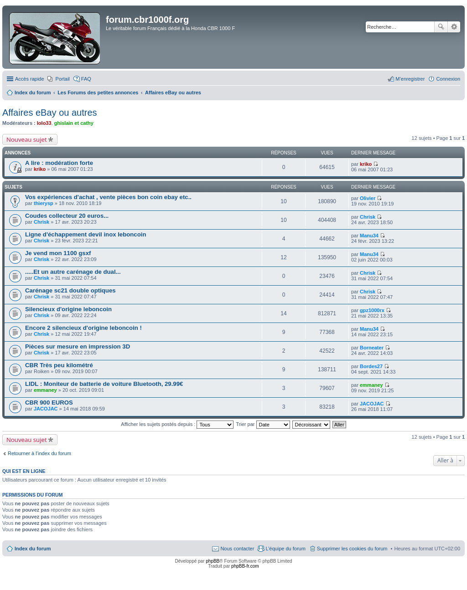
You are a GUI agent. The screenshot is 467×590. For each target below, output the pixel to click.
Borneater (372, 347)
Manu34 (369, 235)
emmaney (45, 390)
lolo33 (44, 123)
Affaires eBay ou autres (49, 113)
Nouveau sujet (26, 139)
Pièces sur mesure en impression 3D (77, 346)
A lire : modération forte (59, 162)
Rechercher (441, 26)
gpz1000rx (372, 310)
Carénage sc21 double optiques (70, 290)
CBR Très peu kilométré (59, 365)
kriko (40, 169)
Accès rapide (29, 79)
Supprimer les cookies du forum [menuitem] (352, 548)
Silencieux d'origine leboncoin (68, 309)
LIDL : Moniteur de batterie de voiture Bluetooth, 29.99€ (104, 383)
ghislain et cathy (73, 123)
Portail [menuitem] (63, 79)
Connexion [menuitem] (448, 79)
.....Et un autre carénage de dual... (73, 271)
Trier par (263, 424)
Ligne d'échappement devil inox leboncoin (85, 234)
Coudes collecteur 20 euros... (67, 215)
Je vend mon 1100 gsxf (58, 253)
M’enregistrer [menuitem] (410, 79)
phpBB (212, 561)
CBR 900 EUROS (49, 402)
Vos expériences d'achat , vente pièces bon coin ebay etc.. (108, 197)
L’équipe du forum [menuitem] (285, 548)
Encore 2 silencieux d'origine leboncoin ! (83, 327)
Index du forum (33, 548)
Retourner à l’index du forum (39, 453)
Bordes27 (371, 366)
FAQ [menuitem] (86, 79)
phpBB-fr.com (245, 566)
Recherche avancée (454, 26)
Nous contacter (237, 548)
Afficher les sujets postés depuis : (177, 424)
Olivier (367, 198)
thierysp (43, 203)
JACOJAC (46, 408)
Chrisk (41, 222)
